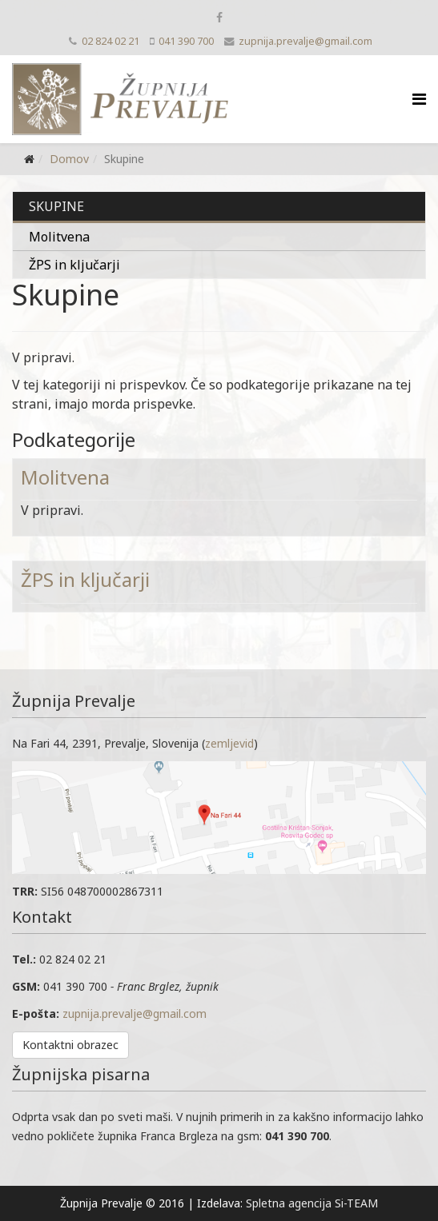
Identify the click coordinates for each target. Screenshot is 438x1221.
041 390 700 (186, 41)
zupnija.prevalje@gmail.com (305, 41)
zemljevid (229, 743)
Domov (69, 158)
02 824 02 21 (110, 41)
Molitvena (59, 236)
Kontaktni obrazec (70, 1044)
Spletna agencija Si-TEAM (312, 1203)
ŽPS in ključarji (74, 264)
